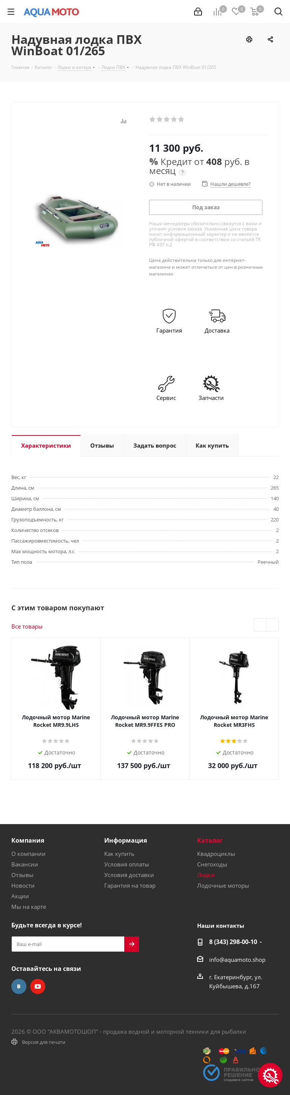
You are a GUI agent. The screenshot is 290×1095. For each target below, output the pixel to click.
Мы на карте (28, 906)
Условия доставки (129, 875)
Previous (260, 625)
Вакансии (24, 864)
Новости (23, 885)
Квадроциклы (216, 853)
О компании (28, 853)
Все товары (27, 626)
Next (272, 625)
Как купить (119, 853)
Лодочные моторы (223, 885)
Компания (27, 840)
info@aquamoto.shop (237, 959)
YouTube (37, 986)
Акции (20, 896)
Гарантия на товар (130, 885)
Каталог (210, 840)
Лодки (206, 875)
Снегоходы (212, 864)
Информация (125, 840)
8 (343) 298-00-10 (233, 942)
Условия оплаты (126, 864)
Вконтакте (18, 986)
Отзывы (22, 875)
